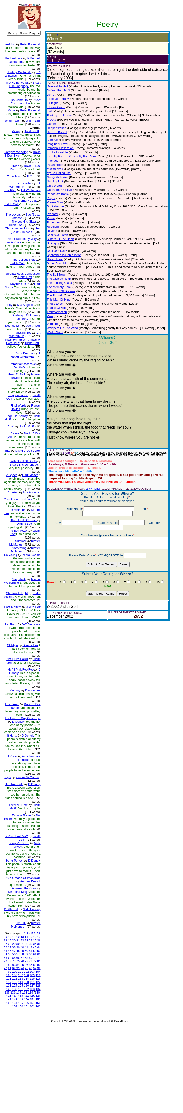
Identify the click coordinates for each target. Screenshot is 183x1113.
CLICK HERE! (89, 482)
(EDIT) (53, 35)
